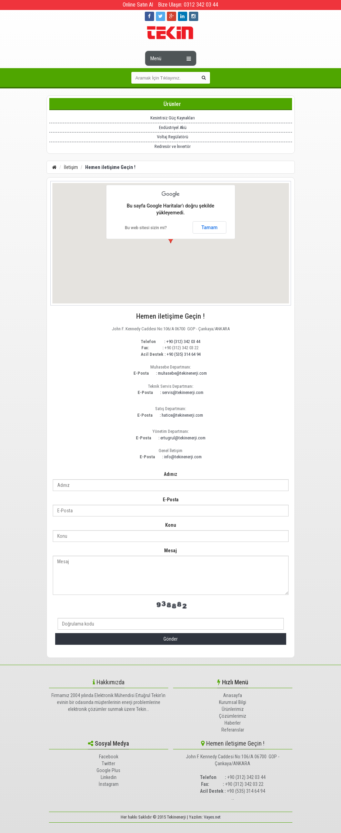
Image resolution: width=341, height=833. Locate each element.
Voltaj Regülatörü (172, 136)
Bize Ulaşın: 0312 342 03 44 (188, 4)
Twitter (108, 763)
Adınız (170, 474)
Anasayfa (232, 695)
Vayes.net (212, 817)
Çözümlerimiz (232, 716)
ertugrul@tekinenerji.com (182, 437)
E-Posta (171, 499)
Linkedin (109, 777)
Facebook (108, 756)
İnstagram (109, 784)
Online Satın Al (138, 4)
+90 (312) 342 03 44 (183, 341)
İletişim (71, 167)
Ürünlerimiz (233, 709)
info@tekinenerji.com (183, 456)
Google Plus (108, 770)
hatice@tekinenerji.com (182, 415)
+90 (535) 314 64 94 (184, 354)
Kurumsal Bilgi (232, 702)
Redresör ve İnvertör (172, 146)
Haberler (232, 723)
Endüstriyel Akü (173, 127)
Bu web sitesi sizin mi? (146, 227)
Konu (170, 525)
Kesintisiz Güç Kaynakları (172, 117)
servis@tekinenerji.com (182, 392)
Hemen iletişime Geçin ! (110, 167)
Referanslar (232, 730)
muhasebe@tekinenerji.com (182, 373)
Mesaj (170, 550)
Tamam (209, 227)
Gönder (170, 639)
